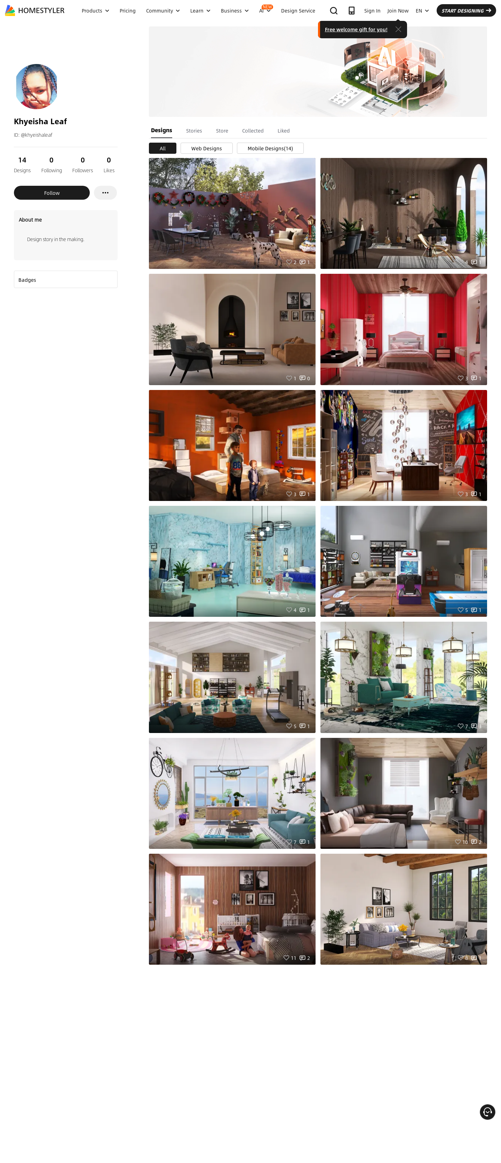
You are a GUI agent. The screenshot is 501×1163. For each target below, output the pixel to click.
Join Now (398, 10)
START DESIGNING (466, 10)
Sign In (372, 10)
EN (422, 10)
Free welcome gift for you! (356, 29)
